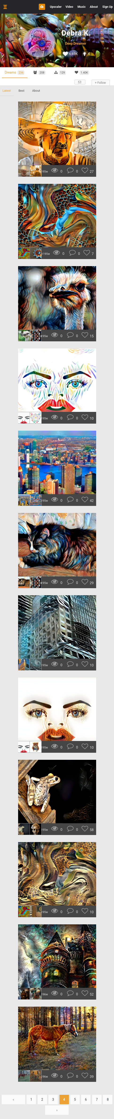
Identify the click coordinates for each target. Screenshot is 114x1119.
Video (69, 6)
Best (22, 91)
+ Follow (99, 83)
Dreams (15, 72)
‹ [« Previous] (13, 1100)
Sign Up (107, 6)
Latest (7, 91)
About (94, 6)
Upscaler (56, 6)
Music (82, 6)
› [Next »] (56, 1110)
